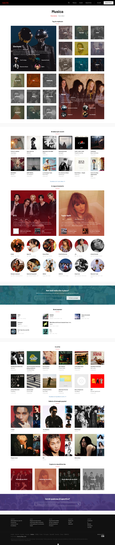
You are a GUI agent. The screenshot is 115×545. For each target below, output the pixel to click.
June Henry (13, 153)
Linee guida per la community (37, 524)
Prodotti (51, 525)
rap (15, 255)
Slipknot (70, 114)
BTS (19, 316)
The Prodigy (23, 60)
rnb (93, 255)
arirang (24, 318)
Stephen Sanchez (79, 153)
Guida (31, 525)
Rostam (61, 391)
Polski (41, 534)
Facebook (89, 520)
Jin (75, 254)
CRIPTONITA (30, 172)
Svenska (57, 534)
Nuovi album (61, 16)
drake (18, 255)
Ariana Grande (94, 254)
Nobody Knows (63, 151)
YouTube (89, 527)
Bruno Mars (45, 174)
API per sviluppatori (54, 522)
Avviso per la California (63, 539)
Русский (52, 534)
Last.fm (7, 3)
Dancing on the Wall (48, 151)
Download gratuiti (53, 524)
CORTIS (61, 274)
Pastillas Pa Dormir (96, 366)
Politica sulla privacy (48, 539)
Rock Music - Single (80, 172)
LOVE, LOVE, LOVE (79, 151)
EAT (92, 389)
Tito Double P (30, 174)
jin (18, 333)
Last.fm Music (28, 540)
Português (46, 534)
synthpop (79, 275)
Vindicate (93, 151)
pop (63, 219)
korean (34, 255)
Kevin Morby (77, 368)
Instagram (89, 525)
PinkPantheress (63, 254)
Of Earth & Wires (47, 389)
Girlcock (13, 368)
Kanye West (46, 254)
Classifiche (88, 2)
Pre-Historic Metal (64, 172)
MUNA (44, 153)
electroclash (57, 318)
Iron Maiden (92, 114)
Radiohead (77, 429)
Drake (12, 254)
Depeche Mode (45, 60)
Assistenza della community (36, 522)
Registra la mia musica (35, 520)
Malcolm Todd (94, 274)
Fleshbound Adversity (16, 366)
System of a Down (72, 108)
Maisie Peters (46, 368)
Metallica (73, 97)
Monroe (12, 174)
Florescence (46, 366)
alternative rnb (94, 275)
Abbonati (70, 524)
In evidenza (13, 525)
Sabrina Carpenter (32, 274)
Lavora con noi (14, 524)
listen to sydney (15, 151)
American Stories (63, 389)
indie (99, 275)
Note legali (55, 539)
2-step (67, 255)
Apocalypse (62, 366)
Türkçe (61, 534)
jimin (51, 333)
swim (19, 318)
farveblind (77, 391)
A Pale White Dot (15, 389)
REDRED (52, 315)
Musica (74, 2)
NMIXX (44, 274)
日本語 (36, 534)
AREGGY (29, 153)
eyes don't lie (30, 151)
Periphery (13, 391)
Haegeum (20, 322)
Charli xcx (77, 174)
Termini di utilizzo (39, 539)
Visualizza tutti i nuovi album (57, 181)
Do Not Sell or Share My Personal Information (78, 539)
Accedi (99, 2)
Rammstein (92, 108)
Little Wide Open (79, 366)
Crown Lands (62, 368)
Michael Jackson (15, 274)
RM (43, 458)
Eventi (81, 2)
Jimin (51, 331)
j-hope (12, 429)
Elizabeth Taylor (72, 231)
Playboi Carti (14, 458)
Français (27, 534)
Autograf (61, 153)
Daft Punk (25, 49)
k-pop (16, 219)
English (12, 534)
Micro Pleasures (79, 389)
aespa (51, 324)
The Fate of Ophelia (94, 231)
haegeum (25, 325)
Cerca (69, 2)
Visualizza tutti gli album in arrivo (57, 396)
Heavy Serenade (85, 315)
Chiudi (58, 544)
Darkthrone (61, 174)
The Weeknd (46, 429)
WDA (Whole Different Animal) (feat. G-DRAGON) (62, 322)
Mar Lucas (93, 368)
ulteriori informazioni (34, 54)
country (69, 219)
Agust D (29, 254)
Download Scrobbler (54, 520)
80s (14, 275)
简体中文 (66, 534)
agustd (19, 325)
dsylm (22, 333)
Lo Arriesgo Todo (47, 172)
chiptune (51, 318)
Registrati (108, 2)
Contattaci (13, 522)
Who (51, 330)
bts (21, 219)
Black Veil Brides (94, 153)
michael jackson (19, 275)
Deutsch (17, 534)
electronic (63, 255)
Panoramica (54, 16)
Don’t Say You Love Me (23, 330)
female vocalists (79, 219)
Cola (92, 176)
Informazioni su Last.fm (16, 520)
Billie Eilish (77, 458)
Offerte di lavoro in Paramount (17, 540)
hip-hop (12, 255)
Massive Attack (24, 66)
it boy (56, 333)
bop (61, 318)
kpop (26, 219)
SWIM (43, 231)
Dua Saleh (45, 391)
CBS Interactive (14, 539)
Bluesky (89, 524)
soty (53, 333)
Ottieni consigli (73, 298)
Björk (43, 66)
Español (22, 534)
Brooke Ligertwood (95, 391)
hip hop (50, 255)
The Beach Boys (30, 370)
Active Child (30, 389)
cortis (63, 275)
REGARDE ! (13, 172)
